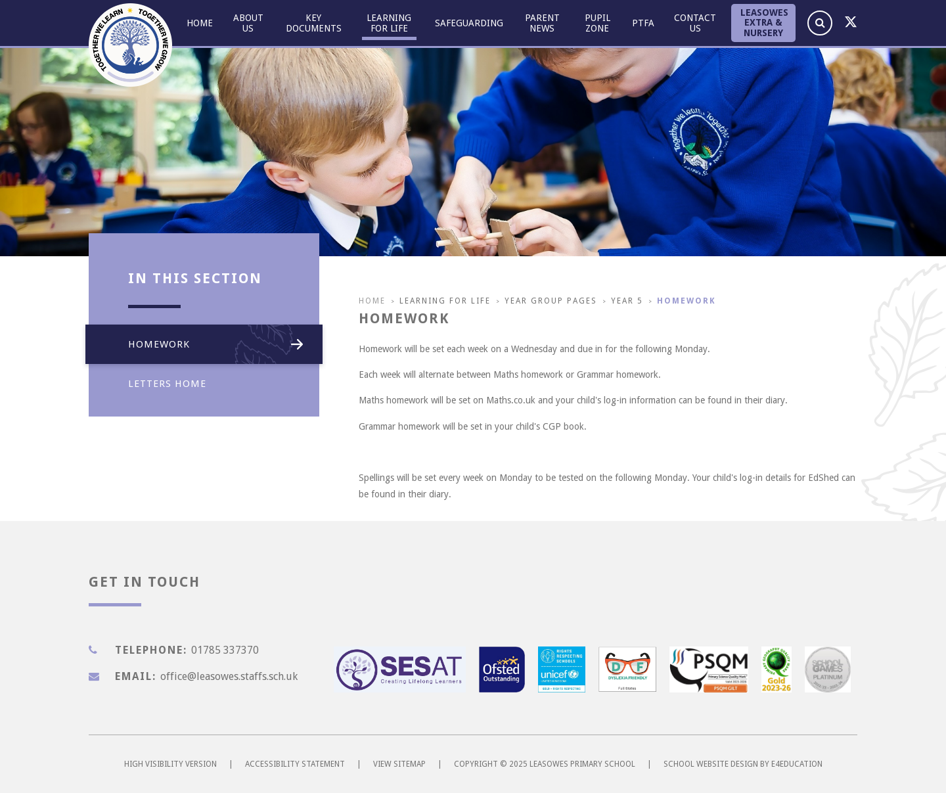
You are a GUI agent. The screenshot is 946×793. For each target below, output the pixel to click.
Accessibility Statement (295, 764)
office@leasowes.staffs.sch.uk (229, 676)
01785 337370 (225, 650)
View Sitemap (399, 764)
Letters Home (212, 384)
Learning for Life (445, 301)
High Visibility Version (170, 764)
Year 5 (627, 301)
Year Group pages (551, 301)
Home (372, 301)
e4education (796, 764)
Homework (686, 301)
